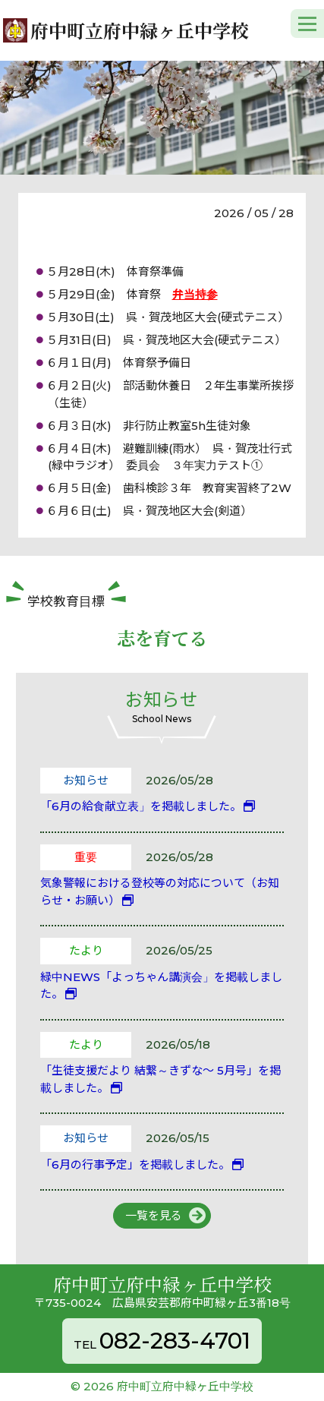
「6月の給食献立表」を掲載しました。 (140, 806)
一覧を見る (153, 1215)
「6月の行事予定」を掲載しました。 (135, 1164)
